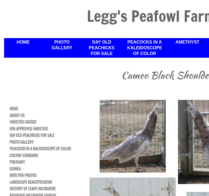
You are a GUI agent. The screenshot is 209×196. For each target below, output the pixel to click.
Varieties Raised (23, 122)
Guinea (15, 168)
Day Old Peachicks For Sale (32, 135)
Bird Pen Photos (23, 175)
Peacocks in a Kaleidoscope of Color (40, 148)
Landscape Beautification (31, 182)
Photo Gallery (21, 142)
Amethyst (187, 42)
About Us (17, 115)
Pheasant (17, 162)
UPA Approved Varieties (29, 128)
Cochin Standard (24, 155)
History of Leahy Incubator (33, 188)
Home (14, 108)
